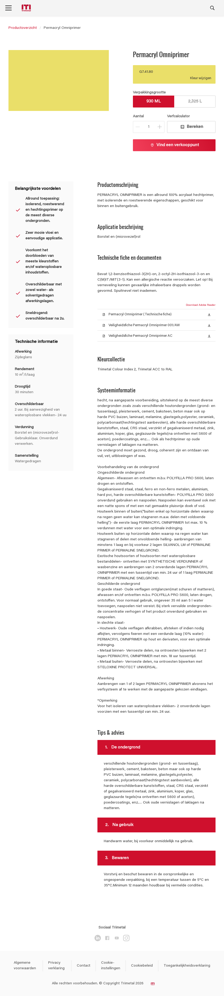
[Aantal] (148, 127)
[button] (209, 314)
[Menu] (8, 8)
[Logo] (26, 8)
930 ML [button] (153, 101)
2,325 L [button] (195, 101)
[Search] (212, 8)
